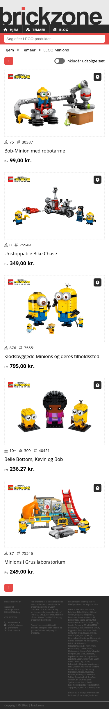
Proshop (79, 674)
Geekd (71, 635)
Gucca (82, 635)
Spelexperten (74, 682)
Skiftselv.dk (73, 679)
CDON (82, 620)
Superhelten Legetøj (77, 685)
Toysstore (81, 687)
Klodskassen (73, 651)
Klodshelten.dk (86, 648)
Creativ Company (75, 625)
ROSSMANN (90, 674)
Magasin (83, 664)
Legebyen (90, 653)
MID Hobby (85, 666)
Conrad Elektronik (76, 622)
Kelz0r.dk (72, 643)
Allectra (71, 609)
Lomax (87, 661)
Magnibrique (93, 664)
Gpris (77, 635)
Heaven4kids (73, 638)
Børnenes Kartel (85, 617)
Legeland (72, 659)
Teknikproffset (93, 685)
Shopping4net (81, 677)
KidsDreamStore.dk (76, 646)
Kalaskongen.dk (90, 640)
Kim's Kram (91, 646)
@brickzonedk (14, 630)
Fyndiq (93, 633)
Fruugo (86, 633)
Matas (71, 666)
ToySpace (72, 687)
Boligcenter (88, 614)
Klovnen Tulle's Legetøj (90, 651)
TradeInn (90, 687)
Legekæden (92, 656)
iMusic (71, 640)
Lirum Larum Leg (75, 661)
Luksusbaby (73, 664)
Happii (89, 635)
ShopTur (91, 677)
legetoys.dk (88, 659)
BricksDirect (73, 620)
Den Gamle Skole (85, 627)
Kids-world (81, 643)
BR (94, 617)
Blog (60, 29)
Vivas (97, 687)
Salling (71, 677)
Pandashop (89, 669)
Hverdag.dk (95, 638)
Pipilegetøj (72, 672)
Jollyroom (79, 640)
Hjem (10, 29)
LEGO (96, 659)
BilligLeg (85, 612)
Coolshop (89, 622)
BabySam (72, 612)
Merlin (77, 666)
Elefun (96, 627)
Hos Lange (84, 638)
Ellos (80, 630)
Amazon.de (89, 609)
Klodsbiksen (73, 648)
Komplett (72, 653)
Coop (96, 622)
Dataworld (72, 627)
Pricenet (72, 674)
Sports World (86, 682)
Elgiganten (72, 630)
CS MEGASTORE (91, 625)
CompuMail (91, 620)
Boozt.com (73, 617)
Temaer (35, 29)
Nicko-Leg (79, 669)
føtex (80, 633)
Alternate (79, 609)
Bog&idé (79, 614)
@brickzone (13, 627)
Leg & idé (81, 653)
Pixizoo (81, 672)
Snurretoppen (85, 679)
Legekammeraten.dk (77, 656)
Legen (79, 659)
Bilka (79, 612)
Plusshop (89, 672)
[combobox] (54, 38)
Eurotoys (87, 630)
